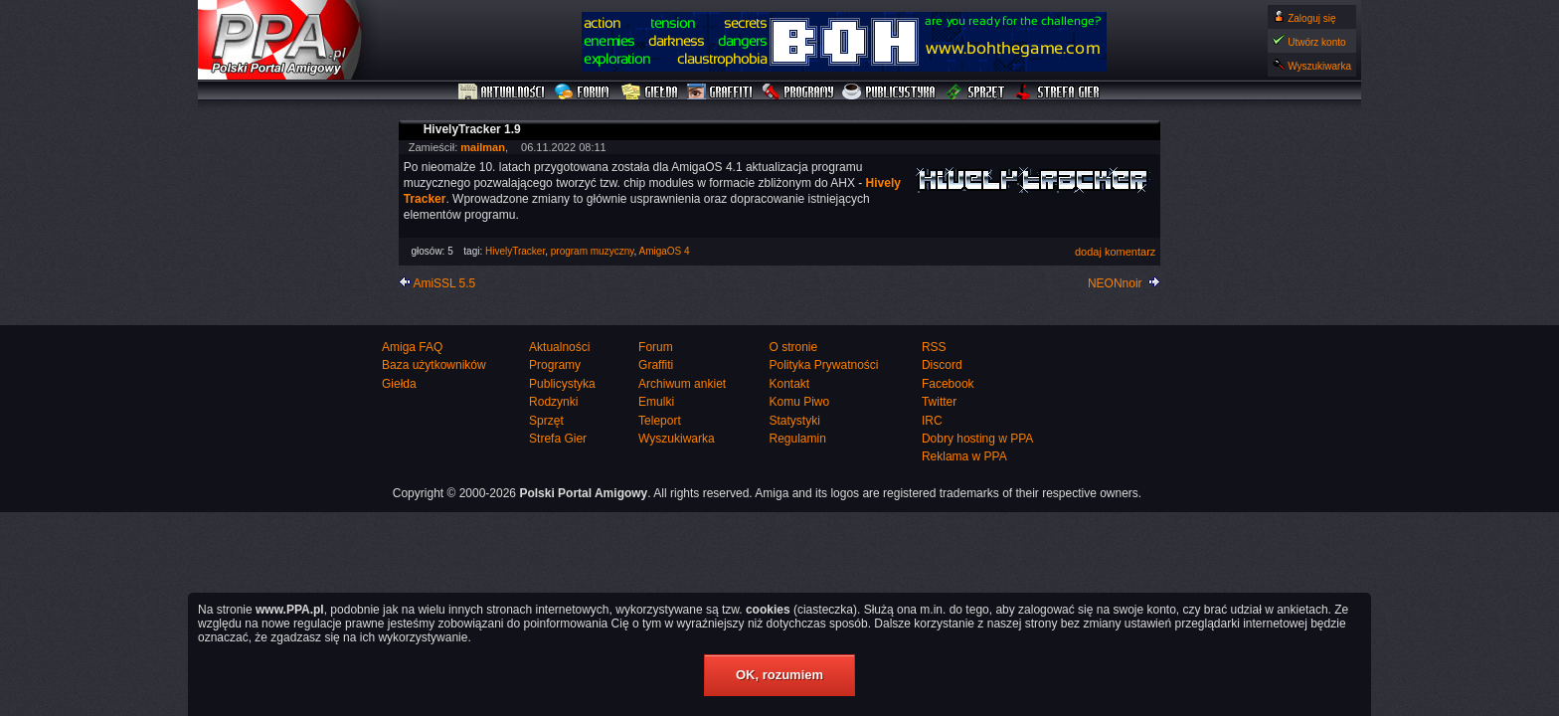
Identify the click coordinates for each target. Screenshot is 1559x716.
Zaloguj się (1311, 18)
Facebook (948, 384)
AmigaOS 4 (664, 251)
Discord (942, 365)
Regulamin (797, 439)
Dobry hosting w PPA (978, 439)
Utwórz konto (1316, 42)
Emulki (656, 402)
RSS (934, 347)
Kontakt (789, 384)
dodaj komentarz (1115, 252)
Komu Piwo (799, 402)
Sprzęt (976, 92)
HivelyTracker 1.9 (472, 129)
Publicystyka (890, 92)
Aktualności (502, 92)
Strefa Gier (1058, 92)
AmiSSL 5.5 (444, 283)
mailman (482, 147)
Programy (797, 92)
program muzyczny (592, 251)
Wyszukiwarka (1319, 66)
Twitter (939, 402)
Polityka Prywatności (823, 365)
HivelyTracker (515, 251)
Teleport (659, 421)
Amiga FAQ (412, 347)
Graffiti (720, 92)
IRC (932, 421)
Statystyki (794, 421)
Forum (584, 92)
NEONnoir (1115, 283)
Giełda (649, 92)
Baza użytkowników (434, 365)
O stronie (793, 347)
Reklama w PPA (964, 456)
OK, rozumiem (779, 674)
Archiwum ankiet (682, 384)
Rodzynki (553, 402)
